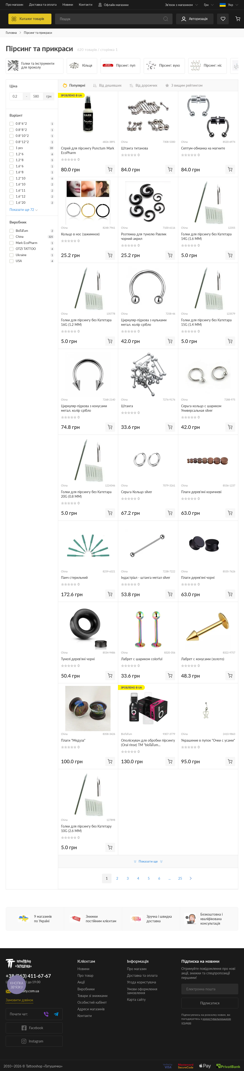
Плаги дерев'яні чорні (197, 577)
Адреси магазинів (91, 1009)
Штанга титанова (134, 148)
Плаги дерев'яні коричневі (201, 492)
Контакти (85, 4)
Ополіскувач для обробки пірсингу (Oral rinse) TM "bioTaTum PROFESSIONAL (148, 742)
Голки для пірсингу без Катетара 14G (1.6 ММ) (206, 236)
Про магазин (14, 4)
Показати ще (148, 861)
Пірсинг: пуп (119, 65)
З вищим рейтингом (184, 85)
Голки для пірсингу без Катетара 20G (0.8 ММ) (86, 494)
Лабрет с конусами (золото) (202, 659)
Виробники (86, 989)
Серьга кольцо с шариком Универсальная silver (201, 408)
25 (180, 878)
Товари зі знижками (92, 996)
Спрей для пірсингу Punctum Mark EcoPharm (87, 150)
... (169, 878)
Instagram (32, 1041)
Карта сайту (136, 999)
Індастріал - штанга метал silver (145, 577)
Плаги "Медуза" (73, 740)
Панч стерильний (74, 577)
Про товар (85, 975)
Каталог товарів (58, 19)
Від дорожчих (143, 85)
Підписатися (209, 1003)
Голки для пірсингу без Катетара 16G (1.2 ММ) (86, 322)
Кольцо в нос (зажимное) (80, 234)
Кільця (80, 65)
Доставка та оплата (42, 4)
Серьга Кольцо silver (136, 492)
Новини (67, 4)
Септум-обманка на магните (203, 148)
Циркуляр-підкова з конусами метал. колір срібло (84, 408)
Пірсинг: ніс (206, 65)
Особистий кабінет (92, 1002)
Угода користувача (141, 982)
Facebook (32, 1028)
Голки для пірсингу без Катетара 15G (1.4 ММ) (206, 322)
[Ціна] (16, 96)
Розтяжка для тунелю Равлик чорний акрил (143, 236)
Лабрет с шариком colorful (141, 659)
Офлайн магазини (113, 5)
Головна (11, 33)
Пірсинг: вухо (163, 65)
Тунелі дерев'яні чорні (78, 659)
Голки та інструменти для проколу (31, 65)
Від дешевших (107, 85)
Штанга (127, 406)
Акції (81, 982)
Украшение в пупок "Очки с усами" (208, 740)
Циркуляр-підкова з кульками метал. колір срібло (144, 322)
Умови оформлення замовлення (142, 991)
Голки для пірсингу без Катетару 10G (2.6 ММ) (86, 828)
